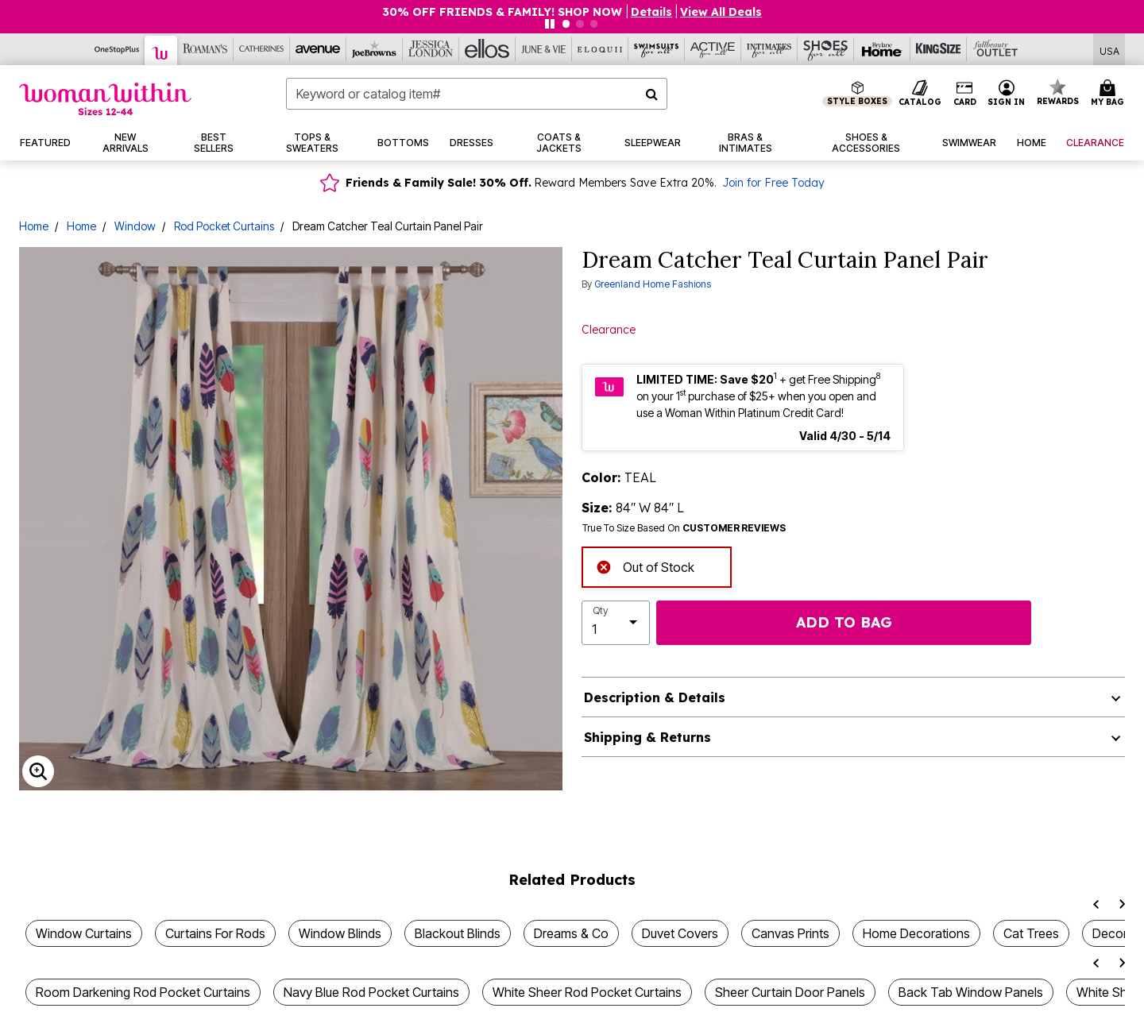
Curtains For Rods (215, 933)
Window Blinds (340, 933)
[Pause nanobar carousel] (549, 23)
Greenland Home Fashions (652, 284)
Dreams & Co (571, 933)
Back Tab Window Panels (971, 992)
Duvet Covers (680, 933)
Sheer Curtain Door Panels (790, 992)
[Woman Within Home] (105, 99)
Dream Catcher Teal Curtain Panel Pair (387, 226)
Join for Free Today (773, 183)
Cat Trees (1031, 933)
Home (33, 226)
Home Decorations (916, 933)
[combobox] (476, 94)
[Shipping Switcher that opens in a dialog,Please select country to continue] (1109, 49)
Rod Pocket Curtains (224, 226)
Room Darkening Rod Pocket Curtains (143, 992)
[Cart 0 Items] (1109, 94)
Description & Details (654, 697)
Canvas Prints (790, 933)
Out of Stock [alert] (645, 566)
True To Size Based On (684, 528)
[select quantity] (616, 623)
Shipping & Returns (647, 737)
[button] (1006, 94)
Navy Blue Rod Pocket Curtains (371, 992)
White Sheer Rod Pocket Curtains (587, 992)
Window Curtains (84, 933)
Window (135, 226)
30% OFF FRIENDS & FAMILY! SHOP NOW (503, 12)
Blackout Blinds (457, 933)
